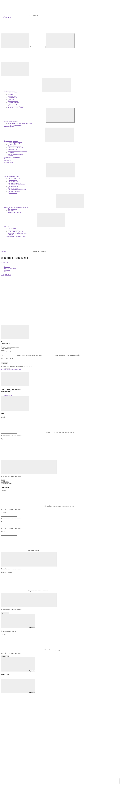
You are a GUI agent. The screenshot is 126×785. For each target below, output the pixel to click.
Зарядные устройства (14, 212)
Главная (3, 251)
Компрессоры (12, 228)
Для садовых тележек (14, 183)
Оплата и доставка (10, 268)
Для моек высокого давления (17, 189)
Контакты (7, 270)
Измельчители (12, 104)
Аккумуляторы (12, 209)
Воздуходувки (12, 97)
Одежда (10, 234)
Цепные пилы (12, 96)
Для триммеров (12, 180)
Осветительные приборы (15, 231)
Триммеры (11, 94)
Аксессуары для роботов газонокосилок (20, 123)
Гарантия (7, 267)
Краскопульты (12, 149)
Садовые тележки (13, 102)
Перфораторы (12, 144)
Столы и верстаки (13, 230)
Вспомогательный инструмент (17, 233)
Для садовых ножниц (14, 191)
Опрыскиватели (13, 101)
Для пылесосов (12, 193)
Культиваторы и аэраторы (16, 106)
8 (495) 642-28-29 (6, 17)
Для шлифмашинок (14, 188)
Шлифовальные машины (15, 154)
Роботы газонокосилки (15, 125)
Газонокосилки (12, 93)
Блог (5, 272)
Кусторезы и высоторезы (15, 107)
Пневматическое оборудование (17, 151)
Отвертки (11, 152)
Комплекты (11, 210)
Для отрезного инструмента (16, 185)
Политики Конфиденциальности (11, 369)
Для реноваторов (13, 186)
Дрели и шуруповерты (15, 142)
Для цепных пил (13, 181)
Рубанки (10, 155)
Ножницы (11, 99)
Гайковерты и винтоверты (16, 147)
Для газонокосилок (14, 178)
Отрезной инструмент (14, 146)
